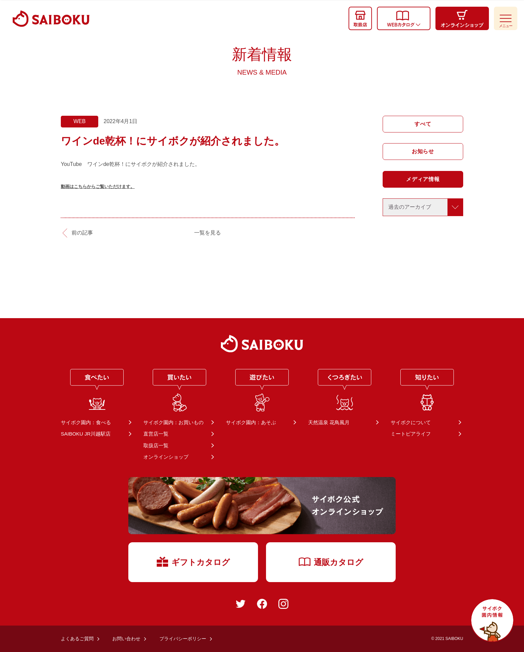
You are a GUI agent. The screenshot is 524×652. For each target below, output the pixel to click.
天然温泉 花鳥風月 (329, 422)
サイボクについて (411, 422)
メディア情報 (423, 179)
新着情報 (262, 61)
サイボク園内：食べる (86, 422)
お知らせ (423, 151)
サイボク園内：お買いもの (173, 422)
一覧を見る (207, 233)
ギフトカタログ (193, 561)
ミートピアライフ (411, 434)
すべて (422, 124)
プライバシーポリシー (182, 638)
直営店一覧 (155, 434)
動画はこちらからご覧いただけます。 (98, 186)
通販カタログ (331, 561)
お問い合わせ (126, 638)
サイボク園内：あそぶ (251, 422)
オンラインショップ (165, 457)
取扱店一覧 (155, 445)
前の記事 (82, 233)
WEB (80, 121)
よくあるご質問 (77, 638)
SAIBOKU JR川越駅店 (86, 434)
